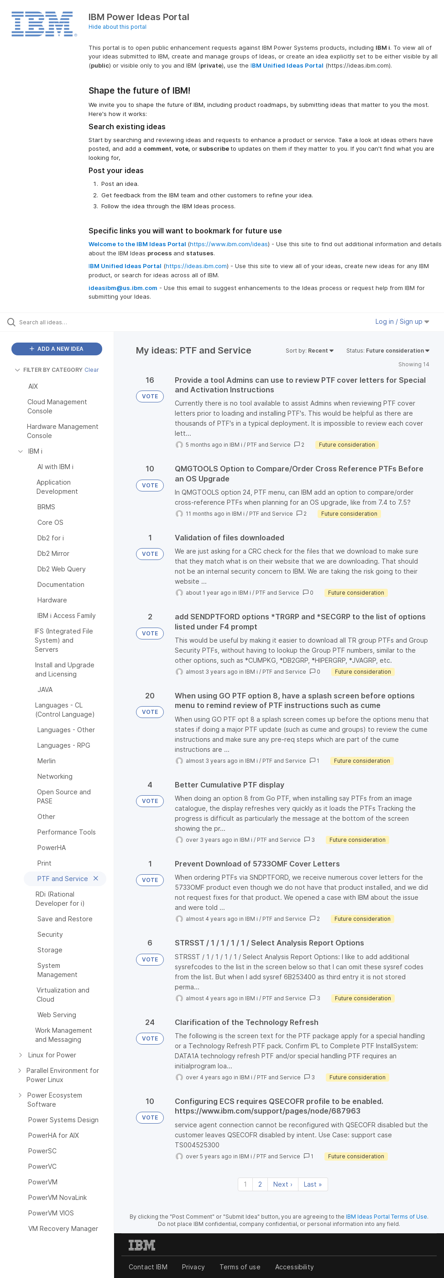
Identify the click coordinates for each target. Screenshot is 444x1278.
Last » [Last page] (313, 1184)
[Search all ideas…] (62, 322)
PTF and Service (269, 444)
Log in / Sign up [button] (402, 321)
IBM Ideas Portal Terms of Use (386, 1216)
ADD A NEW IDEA (57, 348)
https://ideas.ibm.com (196, 265)
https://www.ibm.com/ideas (229, 244)
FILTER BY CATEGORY (49, 369)
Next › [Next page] (283, 1184)
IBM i (236, 444)
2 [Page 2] (260, 1184)
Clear (91, 369)
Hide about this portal (117, 26)
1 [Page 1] (245, 1184)
